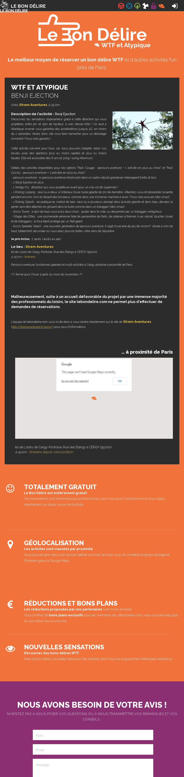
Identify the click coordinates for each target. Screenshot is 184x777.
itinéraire (29, 256)
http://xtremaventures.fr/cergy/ (32, 327)
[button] (94, 398)
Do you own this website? (75, 381)
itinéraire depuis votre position (51, 452)
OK (120, 381)
